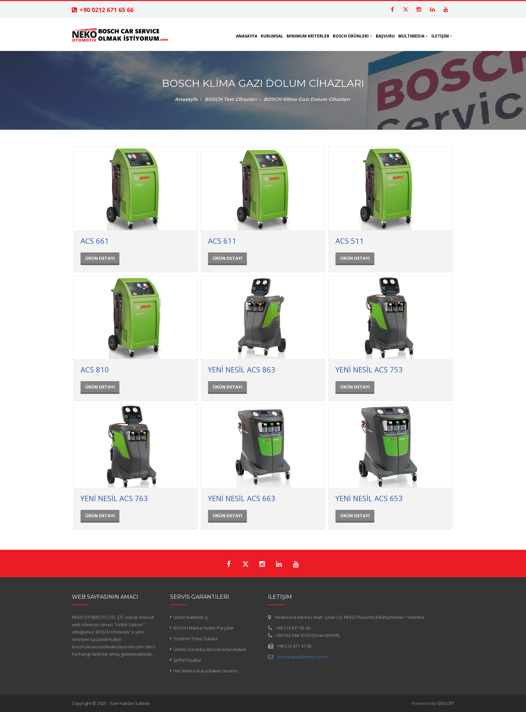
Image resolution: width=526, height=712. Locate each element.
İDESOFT (445, 703)
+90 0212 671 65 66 (107, 10)
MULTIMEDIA (413, 36)
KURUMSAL (272, 36)
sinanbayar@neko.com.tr (302, 657)
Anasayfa (186, 99)
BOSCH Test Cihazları (231, 99)
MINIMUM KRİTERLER (307, 36)
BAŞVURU (385, 36)
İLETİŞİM (442, 36)
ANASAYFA (246, 36)
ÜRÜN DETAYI (100, 258)
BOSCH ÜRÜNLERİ (352, 36)
